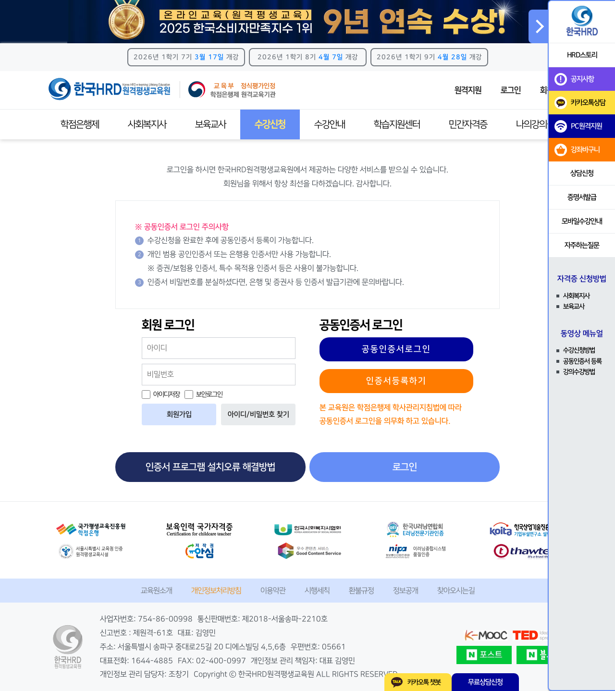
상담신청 (581, 173)
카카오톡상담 (579, 103)
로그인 (511, 90)
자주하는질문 (582, 245)
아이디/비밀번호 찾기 (258, 414)
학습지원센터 (397, 124)
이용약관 (272, 590)
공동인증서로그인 (396, 349)
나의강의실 (535, 124)
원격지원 (468, 90)
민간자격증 (468, 124)
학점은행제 (80, 124)
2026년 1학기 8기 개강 (308, 57)
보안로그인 (203, 394)
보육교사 (210, 124)
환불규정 (361, 590)
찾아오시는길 (456, 590)
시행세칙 (317, 590)
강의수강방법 (579, 372)
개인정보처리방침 (216, 590)
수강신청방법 (579, 350)
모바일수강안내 (582, 221)
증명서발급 (581, 197)
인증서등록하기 (396, 381)
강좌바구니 (577, 150)
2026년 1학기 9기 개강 (429, 57)
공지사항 (574, 79)
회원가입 (179, 414)
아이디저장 (161, 394)
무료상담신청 (485, 682)
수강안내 (329, 124)
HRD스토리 (582, 55)
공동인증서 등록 (582, 361)
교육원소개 (156, 590)
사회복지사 (147, 124)
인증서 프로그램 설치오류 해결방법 (210, 467)
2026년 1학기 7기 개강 (186, 57)
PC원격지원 (578, 126)
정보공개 (405, 590)
